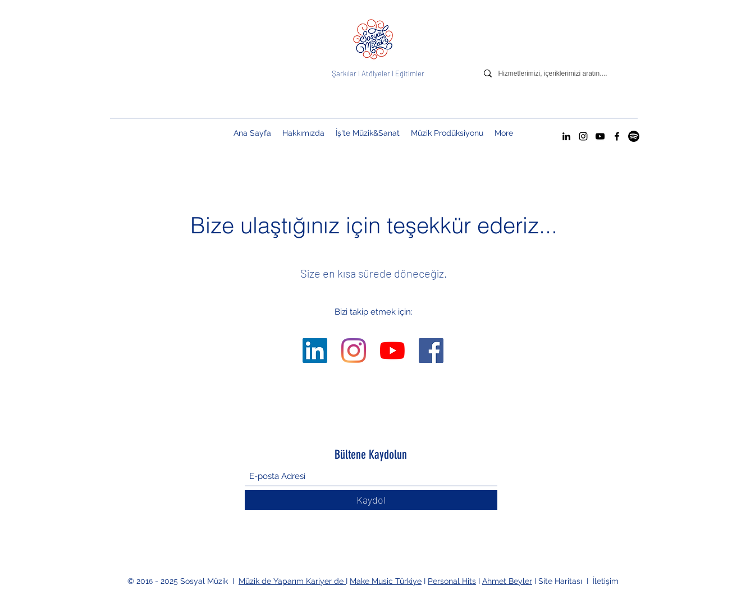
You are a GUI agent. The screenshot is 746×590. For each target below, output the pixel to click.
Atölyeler (375, 73)
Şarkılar (345, 73)
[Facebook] (617, 136)
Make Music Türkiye (386, 581)
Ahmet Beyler (507, 581)
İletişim (606, 581)
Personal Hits (452, 581)
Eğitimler (409, 73)
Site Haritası (561, 581)
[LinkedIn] (566, 136)
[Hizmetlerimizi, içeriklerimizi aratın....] (561, 73)
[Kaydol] (371, 500)
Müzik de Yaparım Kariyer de (292, 581)
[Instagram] (583, 136)
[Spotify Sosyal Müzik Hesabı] (633, 136)
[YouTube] (600, 136)
